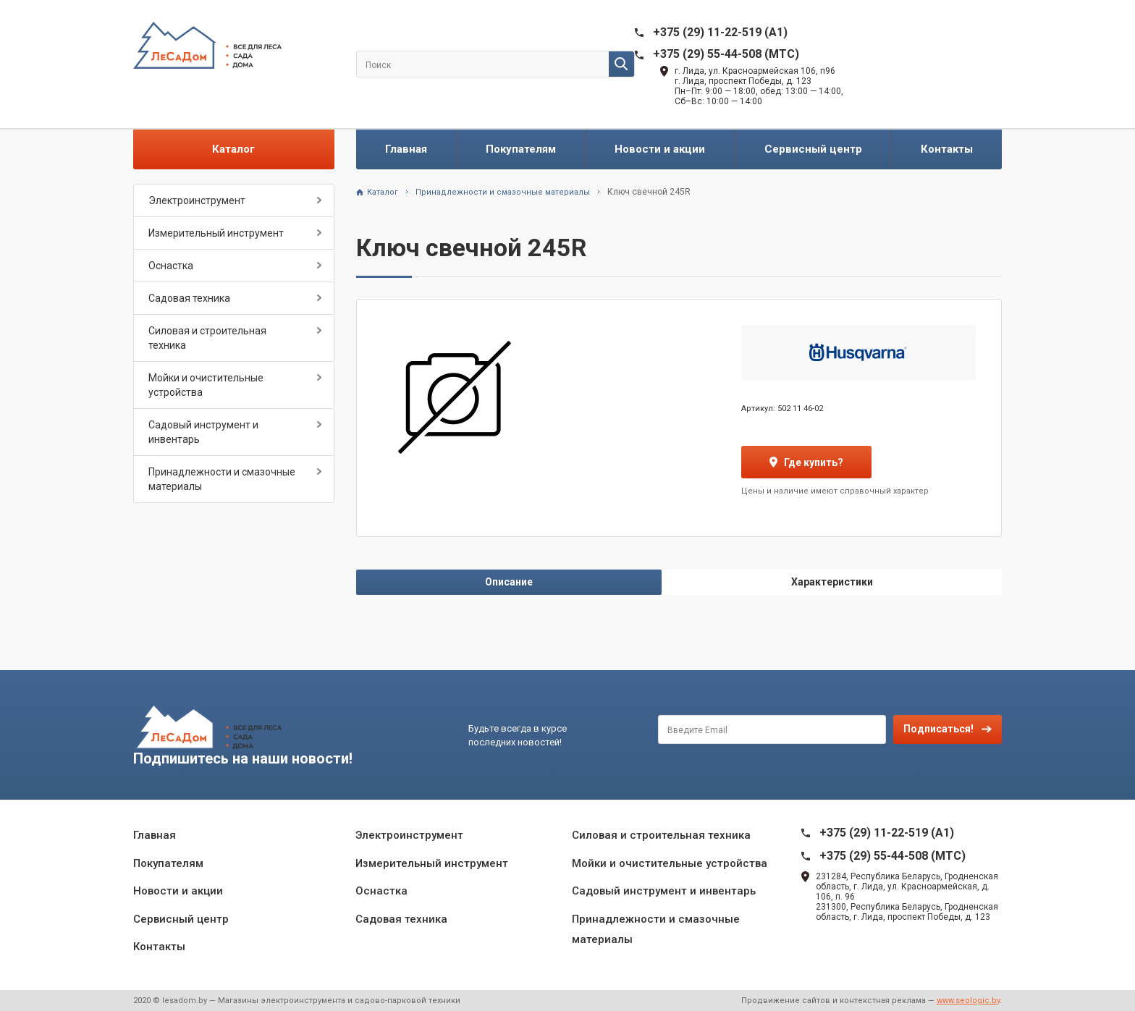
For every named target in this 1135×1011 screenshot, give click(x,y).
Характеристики (832, 582)
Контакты (947, 149)
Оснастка (170, 265)
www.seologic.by (968, 1000)
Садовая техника (189, 298)
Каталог (233, 149)
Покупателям (521, 149)
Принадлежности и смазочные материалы (221, 479)
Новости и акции (660, 149)
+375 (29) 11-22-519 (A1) (720, 32)
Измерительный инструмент (216, 233)
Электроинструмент (196, 200)
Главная (406, 149)
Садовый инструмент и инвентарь (203, 432)
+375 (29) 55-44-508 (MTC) (726, 54)
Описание (509, 582)
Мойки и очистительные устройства (205, 385)
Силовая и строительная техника (207, 338)
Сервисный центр (813, 149)
